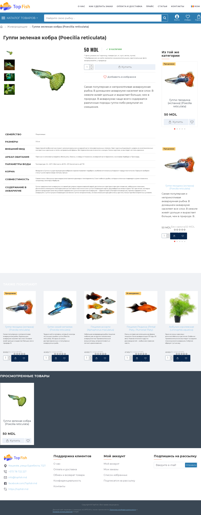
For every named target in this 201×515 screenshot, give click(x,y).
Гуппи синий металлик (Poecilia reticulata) (60, 307)
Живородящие (17, 26)
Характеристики (19, 121)
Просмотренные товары (25, 377)
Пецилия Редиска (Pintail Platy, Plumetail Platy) (141, 307)
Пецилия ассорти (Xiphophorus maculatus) (100, 307)
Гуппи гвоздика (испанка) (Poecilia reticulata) (180, 103)
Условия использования (62, 513)
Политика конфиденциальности (122, 511)
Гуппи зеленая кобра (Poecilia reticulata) (17, 424)
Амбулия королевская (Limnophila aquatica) (181, 307)
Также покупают (179, 140)
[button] (174, 129)
